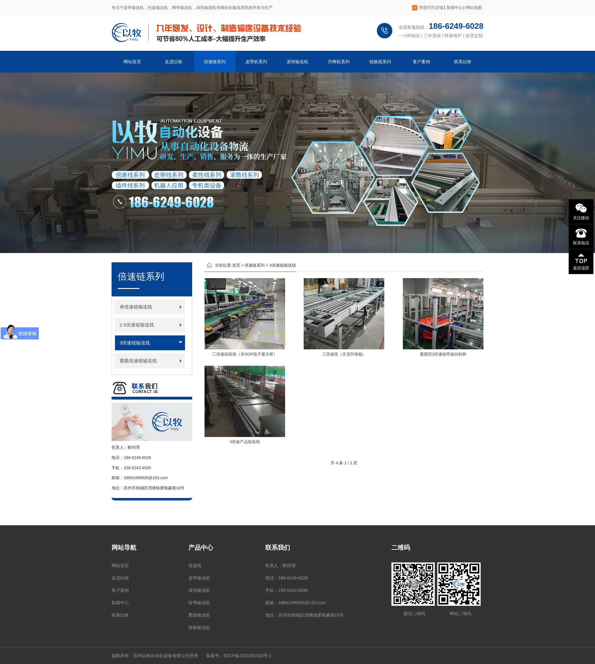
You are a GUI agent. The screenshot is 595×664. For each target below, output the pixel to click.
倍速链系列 (215, 61)
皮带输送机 (199, 577)
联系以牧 (462, 61)
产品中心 (200, 547)
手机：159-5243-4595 (286, 590)
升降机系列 (339, 61)
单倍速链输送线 (136, 306)
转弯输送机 (199, 602)
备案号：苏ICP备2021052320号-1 (239, 655)
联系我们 (277, 547)
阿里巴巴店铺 (431, 7)
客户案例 (421, 61)
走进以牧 (173, 61)
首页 (236, 265)
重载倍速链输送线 (138, 360)
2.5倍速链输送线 (137, 324)
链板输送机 (199, 627)
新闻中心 (455, 7)
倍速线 (194, 565)
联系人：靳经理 (280, 565)
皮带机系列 (256, 61)
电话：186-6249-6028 (286, 577)
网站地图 (474, 7)
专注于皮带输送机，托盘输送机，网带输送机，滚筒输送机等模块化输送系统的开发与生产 (192, 7)
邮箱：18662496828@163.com (295, 602)
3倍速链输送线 (135, 342)
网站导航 (124, 547)
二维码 (400, 547)
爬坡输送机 (199, 615)
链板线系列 (380, 61)
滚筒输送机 (297, 61)
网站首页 (132, 61)
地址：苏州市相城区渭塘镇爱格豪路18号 (304, 615)
